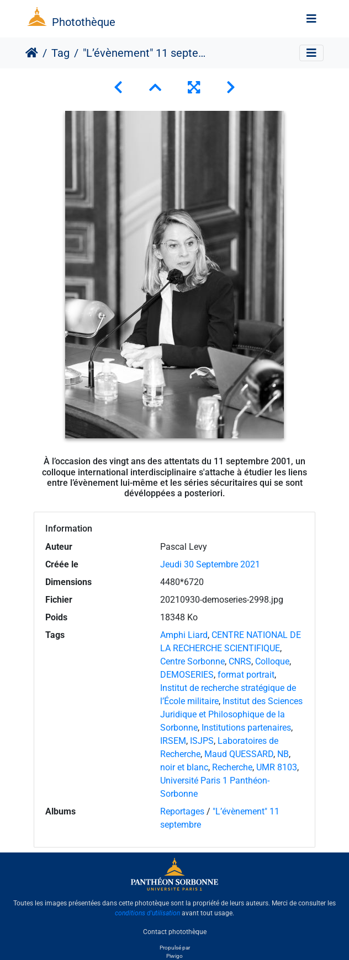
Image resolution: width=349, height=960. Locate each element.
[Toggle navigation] (311, 18)
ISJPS (202, 741)
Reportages (182, 811)
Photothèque (83, 22)
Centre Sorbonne (192, 661)
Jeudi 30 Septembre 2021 (210, 564)
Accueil (31, 53)
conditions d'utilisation (147, 913)
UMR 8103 (276, 767)
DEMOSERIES (187, 674)
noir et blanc (184, 767)
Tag (60, 53)
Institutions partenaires (246, 727)
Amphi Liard (184, 635)
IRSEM (173, 741)
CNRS (240, 661)
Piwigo (174, 956)
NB (283, 754)
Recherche (232, 767)
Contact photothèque (175, 932)
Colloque (272, 661)
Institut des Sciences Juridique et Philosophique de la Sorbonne (231, 714)
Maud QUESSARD (238, 754)
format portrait (246, 674)
